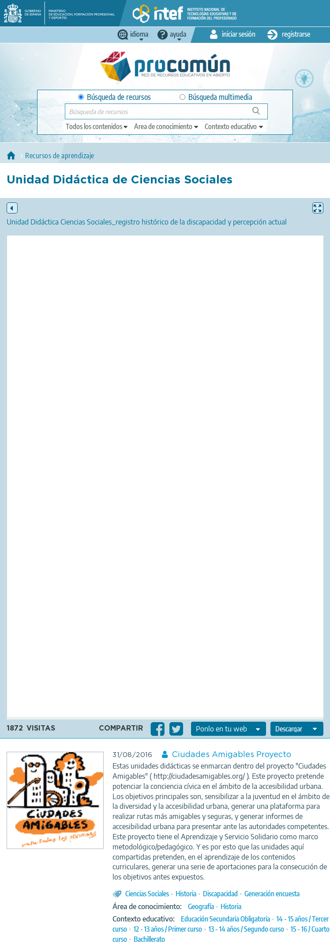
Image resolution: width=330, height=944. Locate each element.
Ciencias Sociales (147, 893)
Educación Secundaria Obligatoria (225, 918)
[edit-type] (97, 126)
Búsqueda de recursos (114, 97)
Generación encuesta (272, 893)
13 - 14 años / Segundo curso (246, 929)
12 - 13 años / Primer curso (168, 929)
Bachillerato (149, 939)
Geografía (201, 906)
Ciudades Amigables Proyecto (231, 754)
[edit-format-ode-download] (296, 729)
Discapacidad (220, 893)
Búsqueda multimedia (216, 97)
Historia (186, 893)
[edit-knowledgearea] (166, 126)
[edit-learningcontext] (234, 126)
